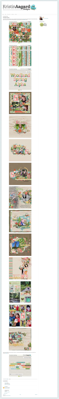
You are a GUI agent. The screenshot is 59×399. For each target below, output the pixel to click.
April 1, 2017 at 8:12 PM (7, 388)
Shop (5, 14)
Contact (16, 14)
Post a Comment (5, 393)
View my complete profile (45, 18)
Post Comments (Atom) (8, 395)
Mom (5, 386)
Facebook (12, 14)
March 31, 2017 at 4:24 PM (7, 384)
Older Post (36, 394)
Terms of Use (8, 14)
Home (3, 14)
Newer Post (4, 394)
